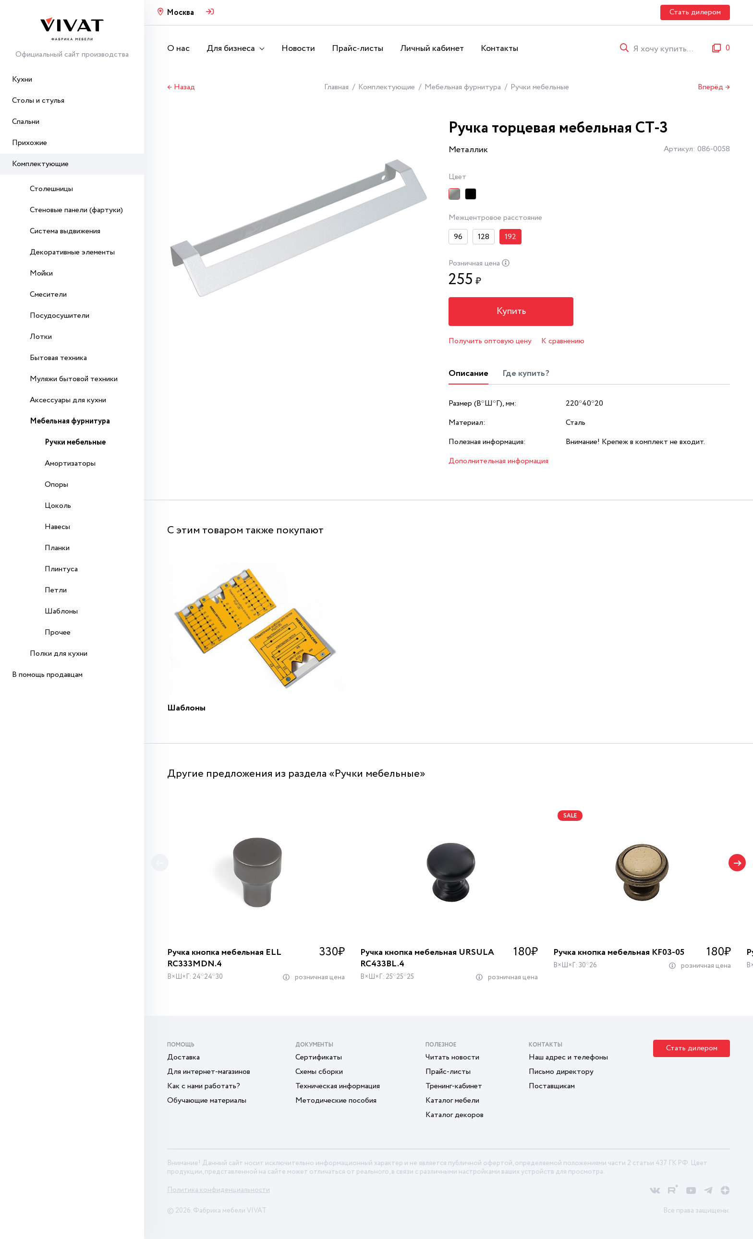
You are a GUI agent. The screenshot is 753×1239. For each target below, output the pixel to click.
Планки (57, 547)
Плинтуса (61, 569)
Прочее (58, 632)
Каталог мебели (452, 1100)
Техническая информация (337, 1086)
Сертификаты (318, 1057)
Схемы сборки (319, 1071)
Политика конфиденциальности (218, 1190)
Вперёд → (714, 87)
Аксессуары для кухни (68, 400)
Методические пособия (335, 1100)
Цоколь (58, 505)
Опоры (56, 484)
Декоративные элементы (72, 252)
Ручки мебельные (75, 442)
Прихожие (29, 142)
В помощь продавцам (47, 674)
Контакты (499, 48)
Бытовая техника (58, 357)
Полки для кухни (58, 653)
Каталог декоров (454, 1114)
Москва (180, 13)
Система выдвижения (65, 231)
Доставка (183, 1057)
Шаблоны (61, 611)
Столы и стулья (38, 100)
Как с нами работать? (203, 1086)
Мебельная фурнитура (70, 421)
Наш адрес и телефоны (568, 1057)
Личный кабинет (432, 48)
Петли (56, 590)
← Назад (181, 87)
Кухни (22, 79)
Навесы (57, 526)
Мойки (41, 273)
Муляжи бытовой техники (74, 379)
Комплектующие (40, 163)
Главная (336, 87)
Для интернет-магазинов (208, 1071)
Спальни (25, 121)
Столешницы (51, 188)
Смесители (48, 294)
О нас (178, 48)
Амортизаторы (70, 463)
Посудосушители (59, 315)
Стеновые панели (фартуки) (76, 210)
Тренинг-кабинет (453, 1086)
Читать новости (452, 1057)
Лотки (41, 336)
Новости (298, 48)
